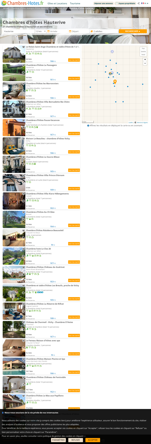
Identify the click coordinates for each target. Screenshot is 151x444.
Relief (143, 54)
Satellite (143, 51)
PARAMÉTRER (58, 440)
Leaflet (131, 122)
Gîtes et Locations (57, 3)
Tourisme (75, 3)
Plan (143, 48)
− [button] (145, 63)
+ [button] (145, 60)
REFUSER (75, 440)
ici (85, 436)
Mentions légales (142, 122)
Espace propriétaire (125, 3)
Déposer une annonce (103, 3)
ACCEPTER (92, 440)
